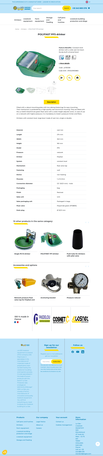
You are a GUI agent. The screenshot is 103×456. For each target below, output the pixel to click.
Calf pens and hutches (25, 421)
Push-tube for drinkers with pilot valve (76, 255)
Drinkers (24, 29)
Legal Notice (40, 421)
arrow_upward (97, 444)
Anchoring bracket (48, 298)
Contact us (60, 421)
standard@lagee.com (83, 454)
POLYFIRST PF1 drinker (50, 254)
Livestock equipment (24, 437)
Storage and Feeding (24, 440)
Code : (61, 67)
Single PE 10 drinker (22, 254)
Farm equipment (23, 428)
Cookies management (64, 425)
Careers (39, 428)
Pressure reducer (74, 298)
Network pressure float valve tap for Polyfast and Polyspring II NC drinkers (24, 300)
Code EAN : (63, 71)
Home (17, 29)
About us (39, 425)
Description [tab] (51, 102)
